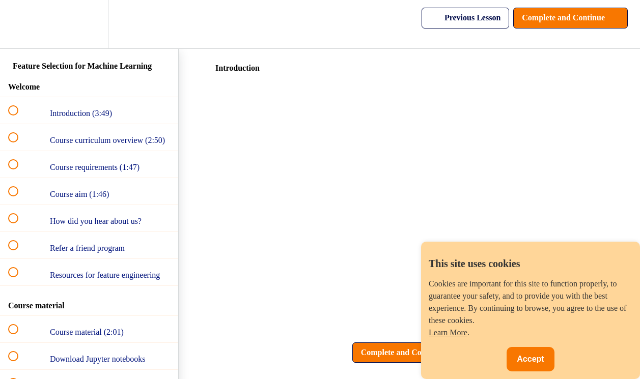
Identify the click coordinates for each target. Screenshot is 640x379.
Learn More (448, 332)
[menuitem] (89, 24)
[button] (19, 24)
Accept (530, 359)
